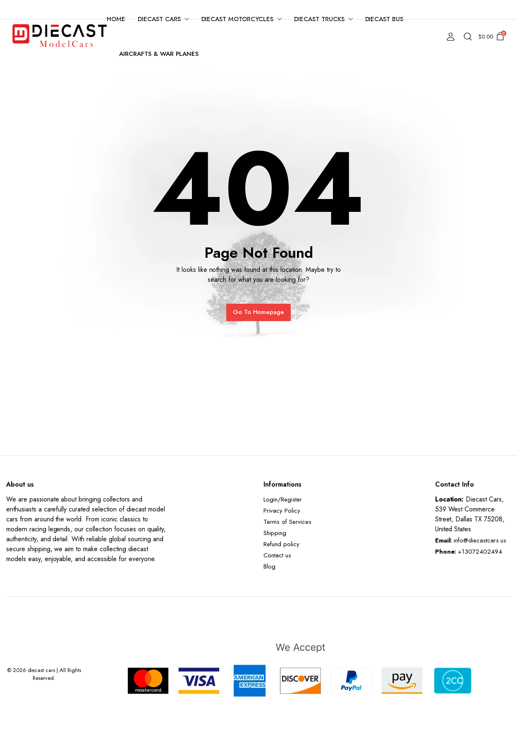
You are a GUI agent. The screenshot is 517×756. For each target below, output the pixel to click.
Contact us (277, 555)
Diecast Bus (384, 19)
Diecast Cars (159, 19)
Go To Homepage (259, 312)
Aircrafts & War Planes (159, 53)
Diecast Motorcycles (237, 19)
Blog (269, 566)
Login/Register (282, 499)
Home (116, 19)
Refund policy (281, 544)
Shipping (274, 533)
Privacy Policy (281, 510)
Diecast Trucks (319, 19)
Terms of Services (287, 521)
